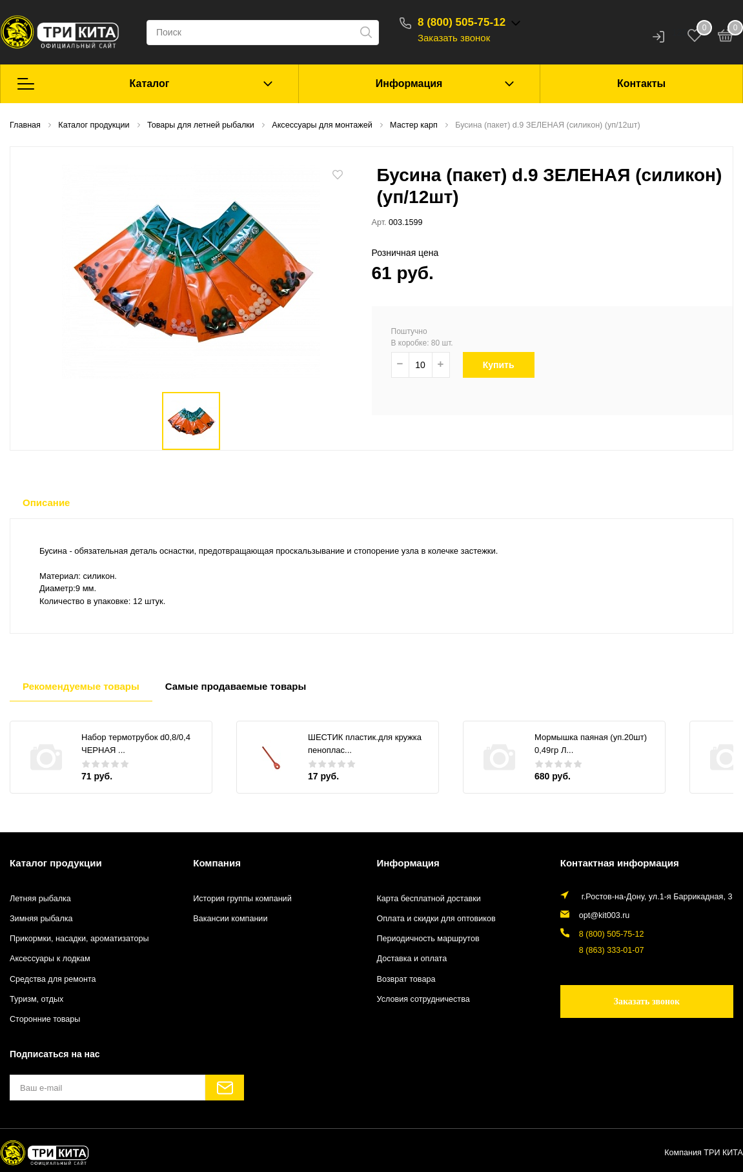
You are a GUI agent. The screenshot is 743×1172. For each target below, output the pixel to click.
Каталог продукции (56, 862)
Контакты (641, 83)
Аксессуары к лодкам (50, 958)
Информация (409, 83)
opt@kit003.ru (604, 915)
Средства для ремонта (53, 979)
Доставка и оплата (412, 958)
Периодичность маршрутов (428, 938)
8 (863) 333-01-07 (611, 950)
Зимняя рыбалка (41, 918)
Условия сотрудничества (423, 999)
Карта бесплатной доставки (429, 898)
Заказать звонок (454, 37)
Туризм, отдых (36, 999)
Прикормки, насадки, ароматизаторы (79, 938)
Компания (217, 862)
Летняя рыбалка (40, 898)
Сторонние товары (45, 1019)
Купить (506, 365)
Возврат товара (406, 979)
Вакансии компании (230, 918)
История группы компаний (242, 898)
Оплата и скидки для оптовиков (436, 918)
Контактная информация (619, 862)
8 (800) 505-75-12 (461, 22)
